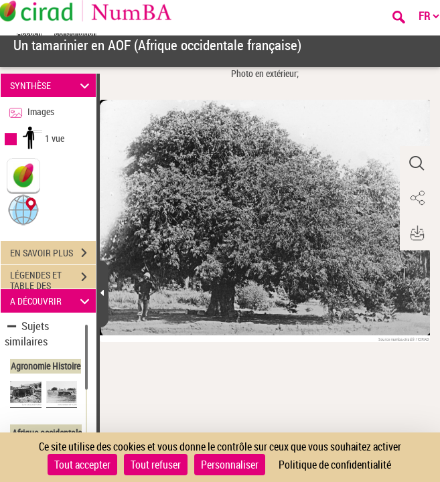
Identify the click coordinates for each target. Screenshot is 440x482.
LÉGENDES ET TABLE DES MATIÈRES (53, 278)
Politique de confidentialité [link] (335, 464)
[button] (23, 209)
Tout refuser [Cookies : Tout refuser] (156, 464)
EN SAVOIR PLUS (53, 253)
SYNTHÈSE (52, 85)
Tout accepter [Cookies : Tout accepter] (82, 464)
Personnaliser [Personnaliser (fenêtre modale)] (230, 464)
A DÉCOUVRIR (52, 301)
